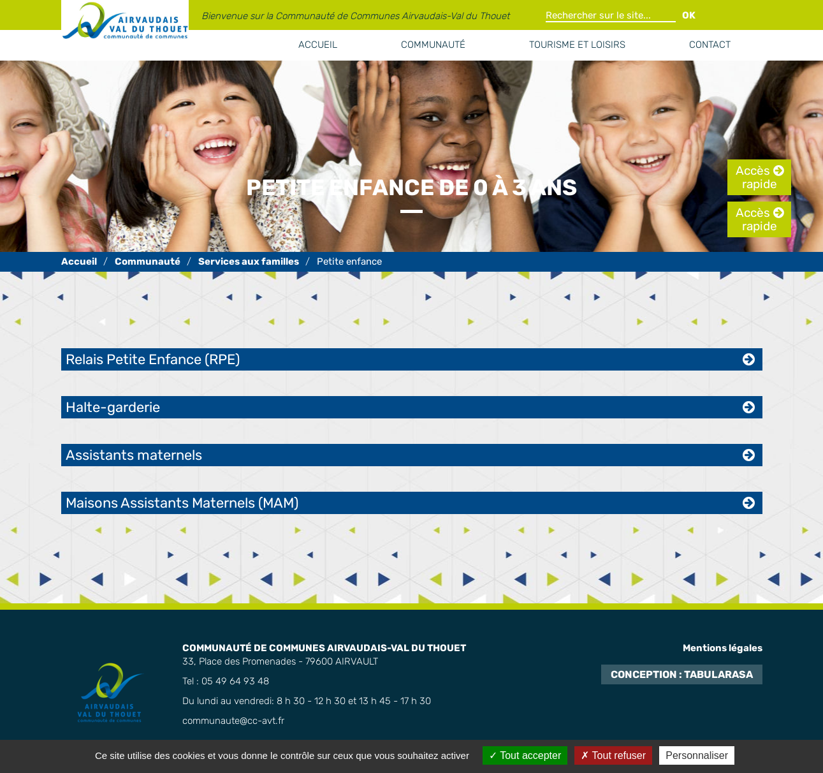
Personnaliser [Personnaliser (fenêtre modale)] (697, 755)
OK (689, 15)
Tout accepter (525, 755)
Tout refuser (613, 755)
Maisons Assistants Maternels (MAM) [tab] (182, 503)
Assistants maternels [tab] (134, 455)
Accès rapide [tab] (756, 177)
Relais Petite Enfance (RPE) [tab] (153, 359)
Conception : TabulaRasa (682, 674)
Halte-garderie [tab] (113, 407)
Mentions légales (722, 648)
